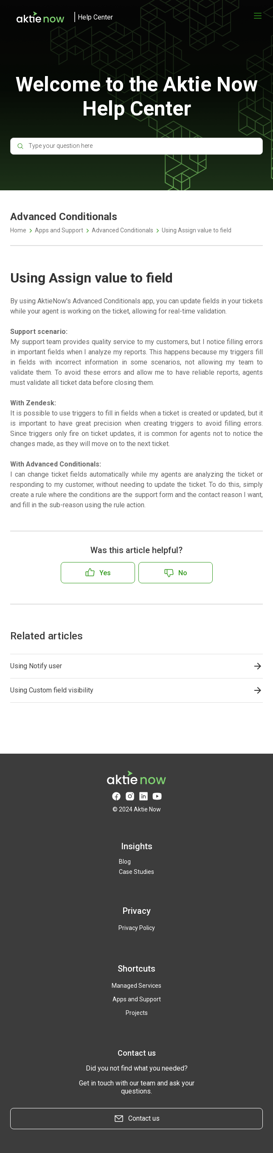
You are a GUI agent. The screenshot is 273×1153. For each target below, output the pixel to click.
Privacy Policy (136, 927)
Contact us (137, 1118)
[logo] (61, 17)
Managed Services (136, 985)
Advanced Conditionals (122, 230)
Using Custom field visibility (51, 690)
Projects (137, 1012)
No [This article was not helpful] (182, 573)
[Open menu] (258, 16)
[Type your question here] (136, 146)
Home (18, 230)
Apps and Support (59, 230)
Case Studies (136, 871)
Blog (125, 861)
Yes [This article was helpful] (105, 573)
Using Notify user (36, 666)
